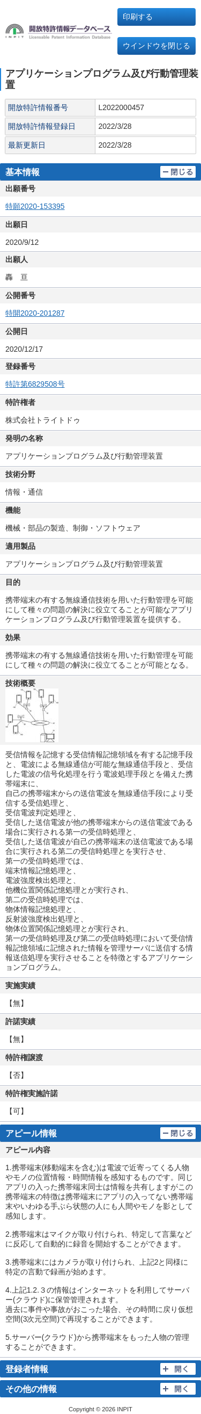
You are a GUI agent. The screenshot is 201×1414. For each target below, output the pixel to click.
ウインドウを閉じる (156, 45)
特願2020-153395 (35, 206)
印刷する (138, 16)
